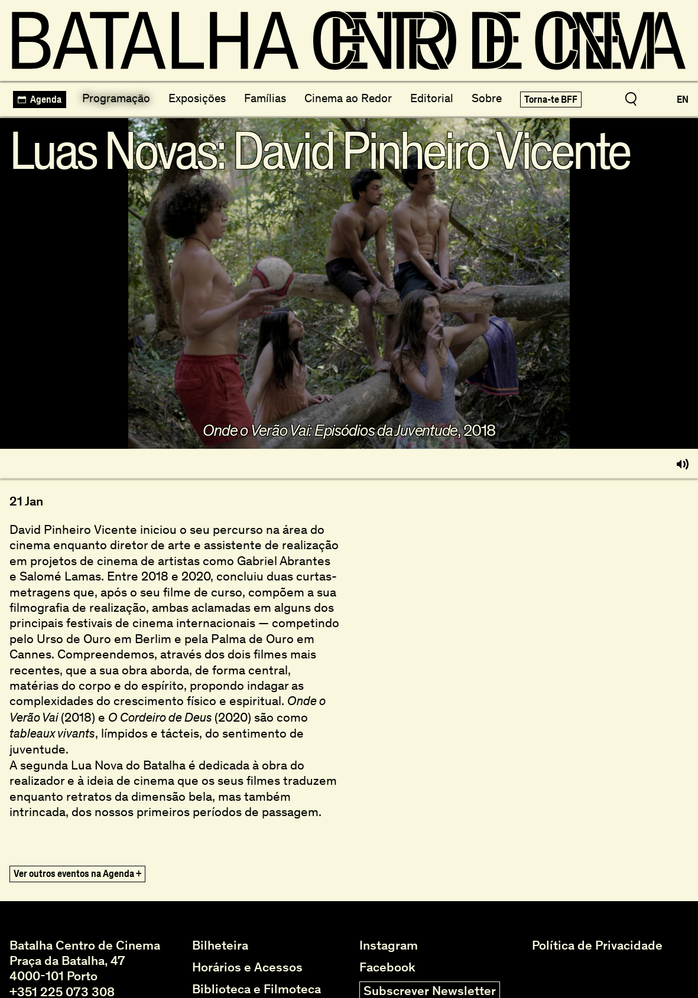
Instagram (388, 945)
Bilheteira (220, 945)
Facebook (387, 967)
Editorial (431, 98)
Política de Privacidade (597, 945)
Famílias (265, 98)
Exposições (197, 98)
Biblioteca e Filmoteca (256, 989)
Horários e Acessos (247, 967)
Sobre (487, 98)
